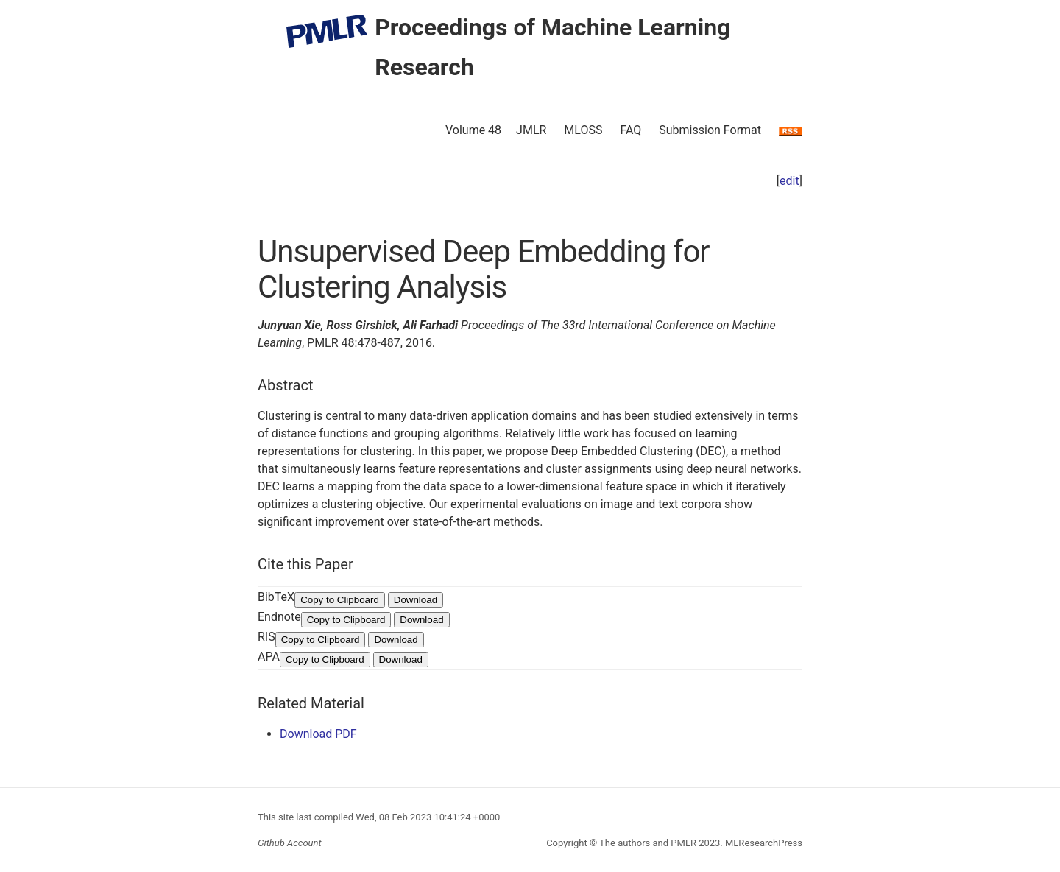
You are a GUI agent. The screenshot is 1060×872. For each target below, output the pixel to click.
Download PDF (318, 734)
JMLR (531, 130)
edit (789, 181)
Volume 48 (473, 130)
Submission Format (710, 130)
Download (415, 599)
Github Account (290, 842)
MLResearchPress (762, 842)
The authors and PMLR (647, 842)
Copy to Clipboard (339, 599)
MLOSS (583, 130)
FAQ (630, 130)
